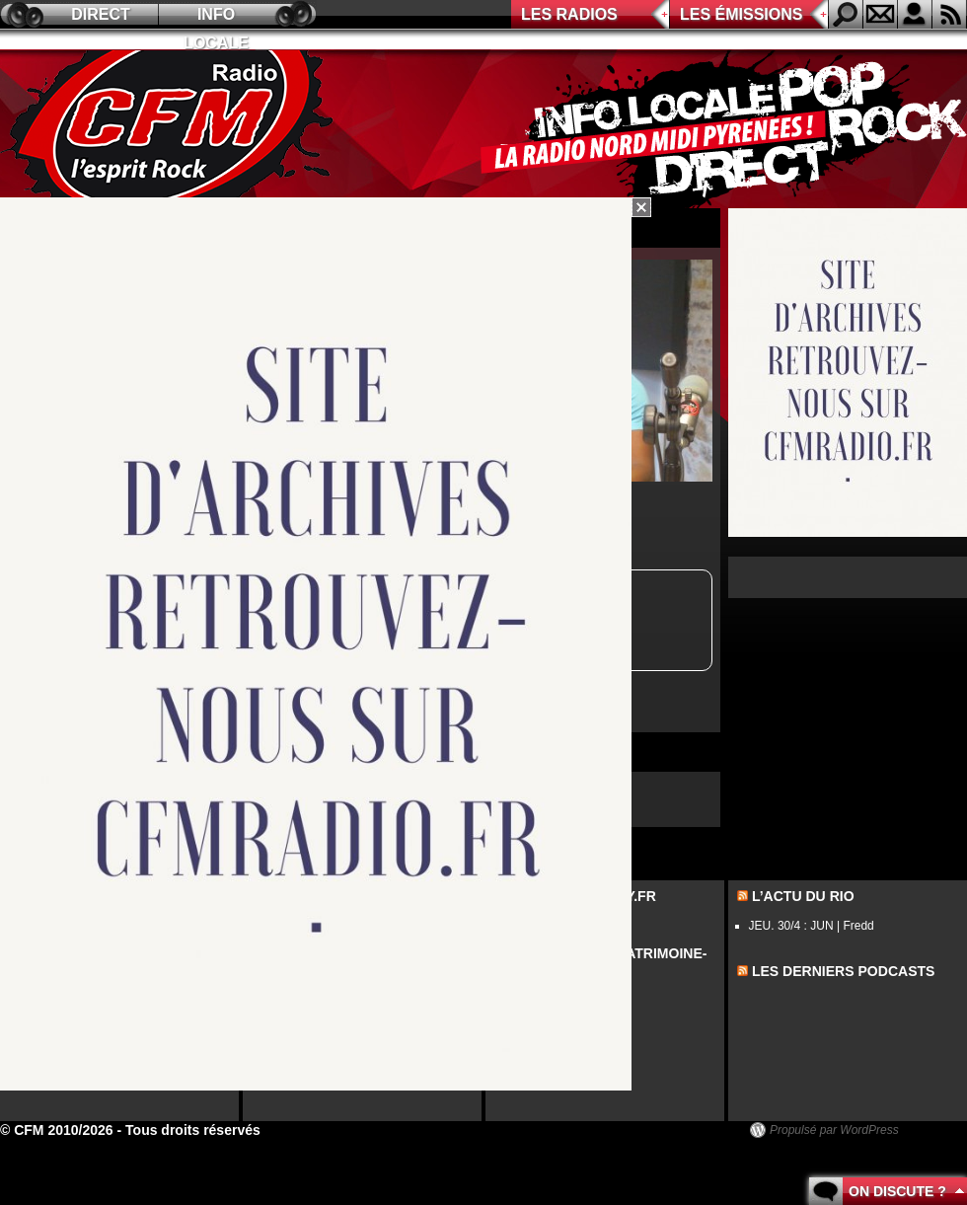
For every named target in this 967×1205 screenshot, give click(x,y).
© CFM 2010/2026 (56, 1130)
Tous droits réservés (192, 1130)
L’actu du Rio (803, 896)
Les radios (569, 14)
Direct (100, 14)
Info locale (216, 17)
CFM (170, 129)
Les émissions (741, 14)
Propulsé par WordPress (834, 1130)
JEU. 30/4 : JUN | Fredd (811, 926)
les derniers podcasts (843, 971)
